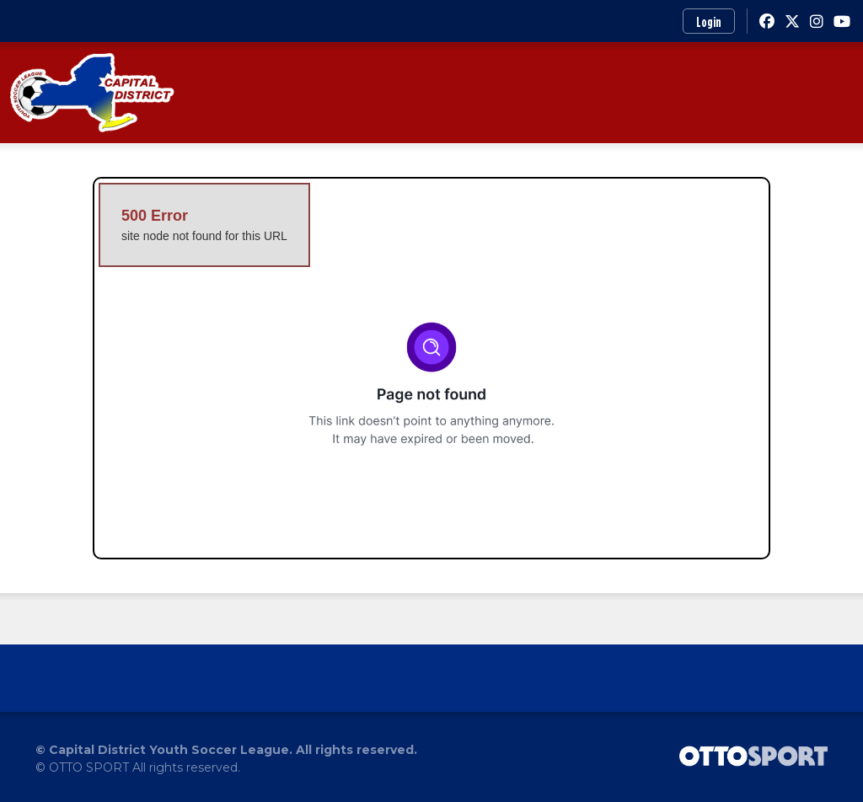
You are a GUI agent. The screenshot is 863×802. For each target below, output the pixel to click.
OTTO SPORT (89, 767)
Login (708, 21)
